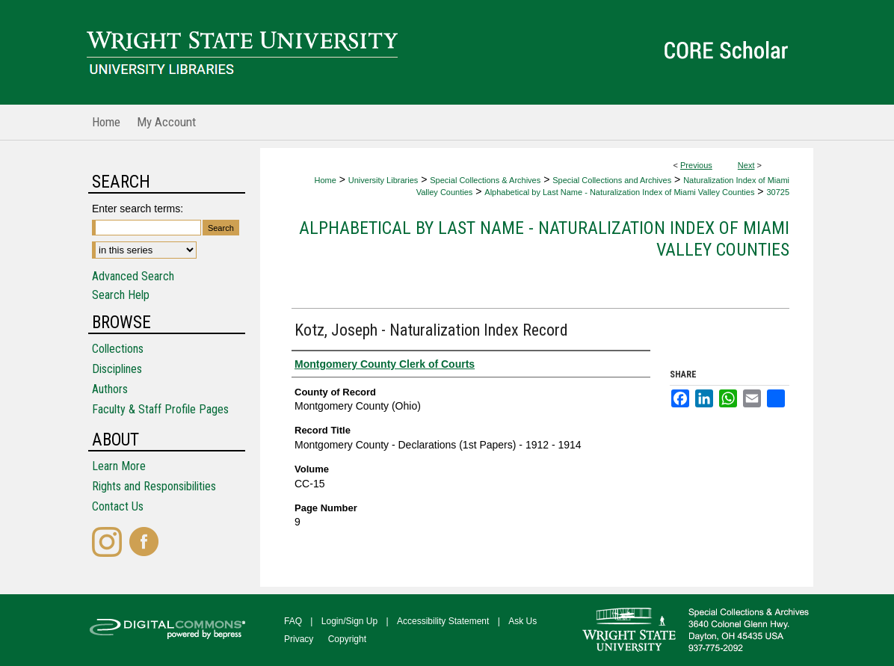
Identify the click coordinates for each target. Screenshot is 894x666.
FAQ (293, 621)
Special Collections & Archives (485, 180)
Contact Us (118, 506)
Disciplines (117, 369)
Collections (118, 349)
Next (746, 165)
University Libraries (383, 180)
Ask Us (522, 621)
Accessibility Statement (443, 621)
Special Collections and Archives (611, 180)
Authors (110, 389)
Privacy (298, 639)
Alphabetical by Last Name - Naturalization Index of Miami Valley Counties (619, 192)
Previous (696, 165)
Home (325, 180)
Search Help (120, 295)
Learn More (119, 466)
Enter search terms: (137, 209)
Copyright (347, 639)
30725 (777, 192)
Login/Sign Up (349, 621)
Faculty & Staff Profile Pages (160, 409)
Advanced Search (133, 276)
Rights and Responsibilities (154, 486)
